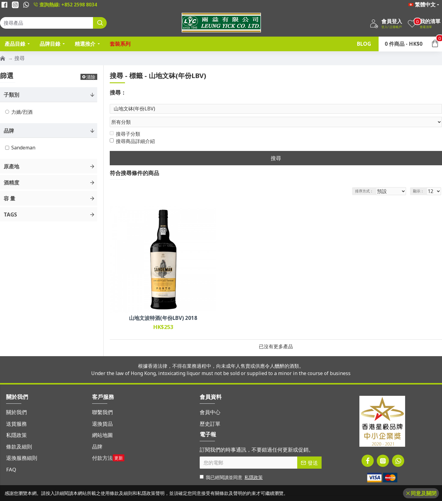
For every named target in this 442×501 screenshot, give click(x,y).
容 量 (9, 198)
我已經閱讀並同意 (232, 465)
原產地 (11, 166)
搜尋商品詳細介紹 (132, 129)
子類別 (11, 94)
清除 (90, 77)
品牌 (9, 130)
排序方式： (364, 179)
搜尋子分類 (125, 122)
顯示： (420, 179)
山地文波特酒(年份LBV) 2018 (163, 306)
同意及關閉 (424, 493)
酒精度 (11, 182)
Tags (10, 214)
